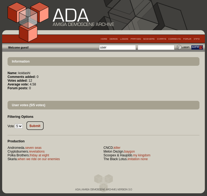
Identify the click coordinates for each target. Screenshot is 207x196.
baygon (129, 151)
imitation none (137, 159)
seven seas (33, 148)
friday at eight (39, 155)
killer (117, 148)
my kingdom (141, 155)
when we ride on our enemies (39, 159)
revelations (36, 151)
